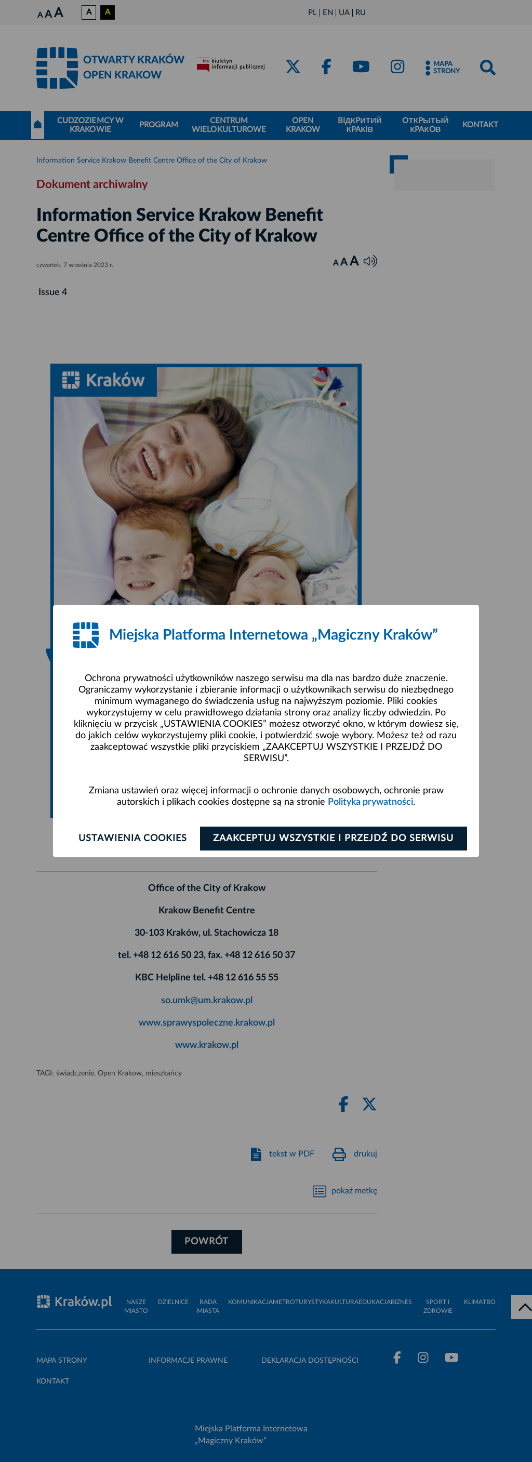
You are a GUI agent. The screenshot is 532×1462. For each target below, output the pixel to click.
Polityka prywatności (370, 802)
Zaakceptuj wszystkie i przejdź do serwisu (334, 838)
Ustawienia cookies (131, 838)
